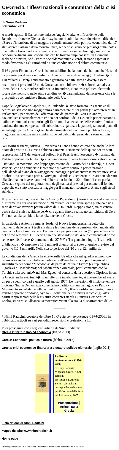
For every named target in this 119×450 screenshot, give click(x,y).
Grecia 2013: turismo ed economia (26, 332)
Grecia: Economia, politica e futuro (27, 340)
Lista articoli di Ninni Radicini (23, 423)
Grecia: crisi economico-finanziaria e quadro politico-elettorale (47, 347)
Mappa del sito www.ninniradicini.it (27, 430)
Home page (10, 438)
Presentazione (68, 403)
